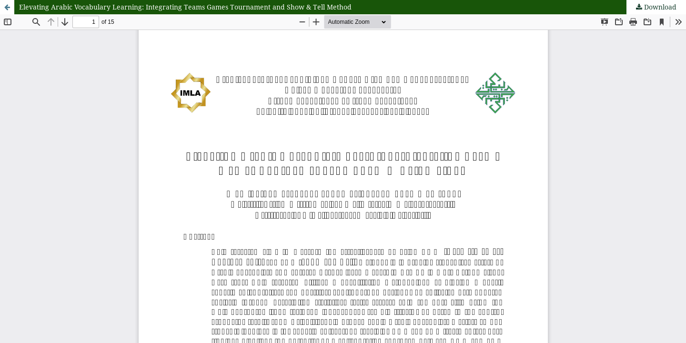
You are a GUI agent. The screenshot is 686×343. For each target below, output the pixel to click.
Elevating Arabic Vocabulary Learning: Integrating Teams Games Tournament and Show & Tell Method (185, 6)
